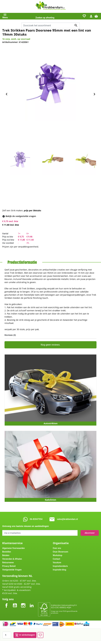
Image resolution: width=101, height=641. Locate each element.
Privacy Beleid (8, 566)
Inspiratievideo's (60, 566)
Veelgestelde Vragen (12, 569)
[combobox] (50, 25)
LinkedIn (32, 602)
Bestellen (6, 552)
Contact (56, 559)
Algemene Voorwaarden (13, 548)
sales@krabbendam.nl (67, 519)
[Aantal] (7, 635)
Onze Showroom (60, 552)
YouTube (15, 602)
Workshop (57, 555)
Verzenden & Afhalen (12, 559)
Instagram (23, 602)
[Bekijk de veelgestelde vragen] (21, 216)
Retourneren (8, 562)
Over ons (57, 548)
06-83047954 (36, 519)
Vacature (57, 562)
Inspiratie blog (59, 569)
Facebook (6, 602)
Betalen (5, 555)
